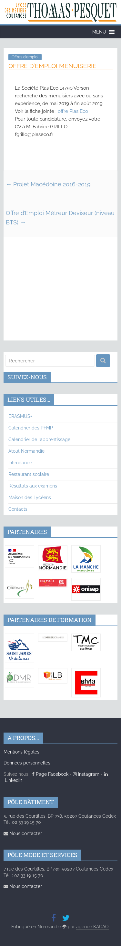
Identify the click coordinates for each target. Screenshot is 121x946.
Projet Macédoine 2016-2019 (48, 184)
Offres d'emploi (25, 57)
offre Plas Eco (73, 111)
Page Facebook (50, 774)
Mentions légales (21, 751)
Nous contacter (23, 833)
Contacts (17, 509)
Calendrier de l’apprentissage (39, 439)
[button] (99, 31)
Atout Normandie (26, 451)
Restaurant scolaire (28, 474)
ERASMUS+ (20, 416)
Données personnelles (27, 762)
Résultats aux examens (32, 485)
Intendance (20, 462)
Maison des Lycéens (29, 497)
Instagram (86, 774)
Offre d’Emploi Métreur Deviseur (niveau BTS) (60, 218)
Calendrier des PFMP (30, 427)
